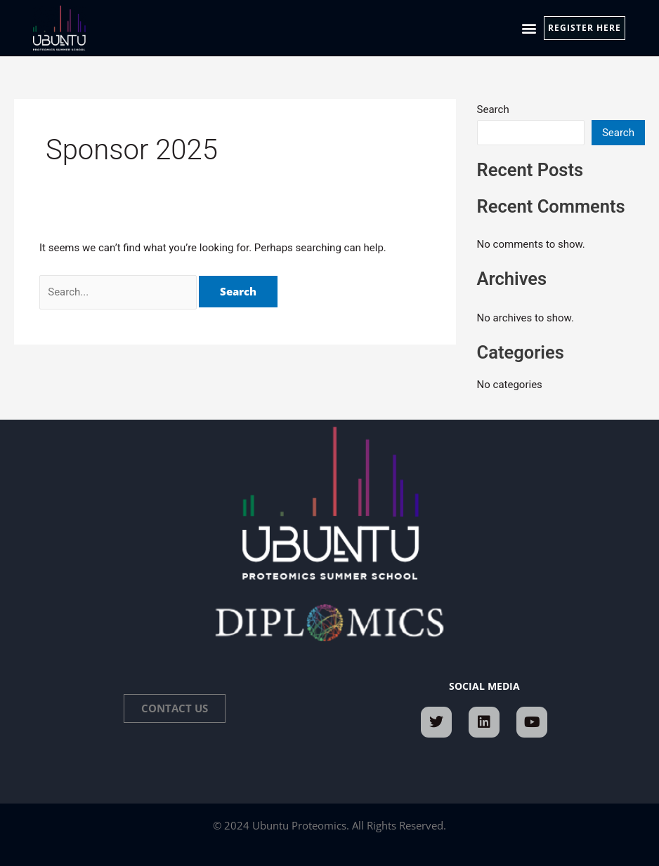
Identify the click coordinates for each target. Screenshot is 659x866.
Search (493, 109)
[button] (528, 28)
